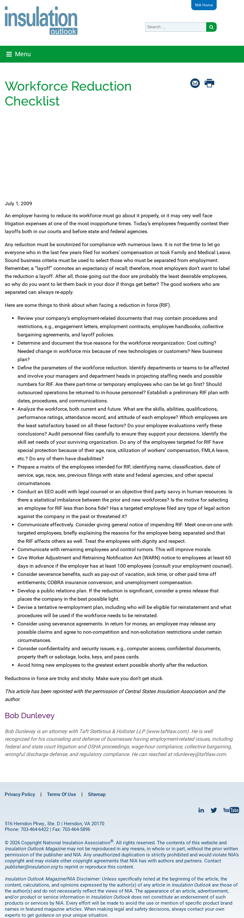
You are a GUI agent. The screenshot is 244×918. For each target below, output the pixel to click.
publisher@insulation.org (31, 867)
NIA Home (204, 5)
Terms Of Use (61, 794)
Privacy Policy (20, 794)
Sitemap (96, 794)
